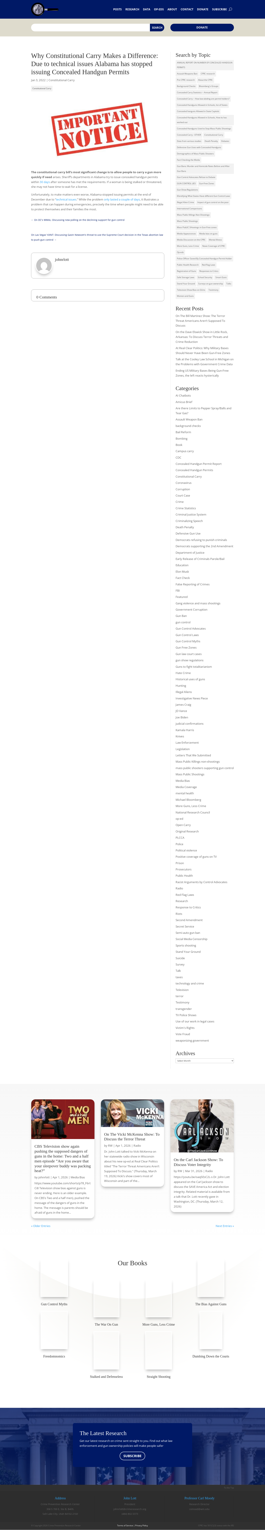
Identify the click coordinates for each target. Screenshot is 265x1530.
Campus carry (185, 451)
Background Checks (186, 86)
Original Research (187, 831)
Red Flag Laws (208, 264)
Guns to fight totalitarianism (194, 667)
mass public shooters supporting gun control (205, 768)
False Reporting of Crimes (193, 584)
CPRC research (208, 73)
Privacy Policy (141, 1525)
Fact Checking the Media (188, 159)
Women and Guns (185, 296)
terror (180, 996)
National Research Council (193, 812)
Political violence (186, 850)
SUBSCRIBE (132, 1456)
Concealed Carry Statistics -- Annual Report (197, 92)
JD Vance (181, 711)
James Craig (183, 705)
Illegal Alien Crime (185, 202)
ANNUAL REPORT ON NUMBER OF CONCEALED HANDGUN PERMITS (204, 65)
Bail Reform (183, 432)
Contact (187, 9)
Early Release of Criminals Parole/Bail (200, 559)
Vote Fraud (183, 1034)
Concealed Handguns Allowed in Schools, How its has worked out (202, 120)
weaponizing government (192, 1040)
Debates (225, 141)
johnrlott (44, 1177)
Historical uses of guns (190, 679)
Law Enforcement (187, 742)
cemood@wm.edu (199, 1509)
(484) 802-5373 (130, 1514)
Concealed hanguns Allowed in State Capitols (198, 111)
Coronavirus (183, 483)
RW (110, 1146)
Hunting (181, 686)
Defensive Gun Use (188, 533)
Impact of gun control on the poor (213, 202)
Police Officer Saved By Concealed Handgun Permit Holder (204, 258)
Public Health (184, 876)
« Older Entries (40, 1226)
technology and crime (190, 983)
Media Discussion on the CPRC (191, 239)
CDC (178, 457)
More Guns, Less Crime (188, 246)
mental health (185, 793)
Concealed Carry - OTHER (189, 134)
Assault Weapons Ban (187, 73)
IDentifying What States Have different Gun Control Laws (203, 196)
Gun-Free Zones (206, 183)
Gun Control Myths (188, 641)
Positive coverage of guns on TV (196, 857)
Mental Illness (215, 239)
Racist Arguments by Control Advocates (201, 882)
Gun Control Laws (187, 635)
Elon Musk (182, 571)
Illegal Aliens (184, 692)
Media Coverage (186, 787)
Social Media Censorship (191, 939)
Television (182, 990)
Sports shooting (186, 945)
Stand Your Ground (186, 283)
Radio (179, 888)
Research (132, 9)
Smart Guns (221, 277)
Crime (180, 502)
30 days (45, 182)
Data (146, 9)
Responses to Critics (208, 271)
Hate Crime (183, 673)
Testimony (213, 289)
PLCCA (180, 838)
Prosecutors (183, 869)
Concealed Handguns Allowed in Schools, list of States (202, 105)
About (172, 9)
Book (179, 445)
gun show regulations (189, 660)
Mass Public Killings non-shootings (198, 761)
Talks (228, 283)
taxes (179, 977)
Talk (178, 971)
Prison (180, 863)
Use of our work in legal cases (195, 1021)
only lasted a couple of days (122, 199)
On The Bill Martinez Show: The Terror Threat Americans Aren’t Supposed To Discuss (200, 321)
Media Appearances (186, 233)
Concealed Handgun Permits (194, 470)
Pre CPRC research (186, 79)
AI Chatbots (183, 395)
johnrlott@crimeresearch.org (129, 1509)
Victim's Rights (185, 1028)
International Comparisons (189, 208)
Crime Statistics (186, 508)
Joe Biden (182, 717)
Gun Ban (181, 616)
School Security (205, 277)
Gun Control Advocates (191, 628)
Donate (202, 9)
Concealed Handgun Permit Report (199, 464)
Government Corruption (191, 609)
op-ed (179, 819)
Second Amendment (189, 920)
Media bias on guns (208, 233)
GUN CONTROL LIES (186, 183)
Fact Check (183, 578)
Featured (182, 597)
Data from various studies (189, 141)
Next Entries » (225, 1226)
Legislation (183, 749)
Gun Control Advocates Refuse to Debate (196, 177)
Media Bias (183, 781)
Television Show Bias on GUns (191, 289)
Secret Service (185, 926)
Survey (180, 964)
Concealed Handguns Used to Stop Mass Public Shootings (204, 128)
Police (179, 844)
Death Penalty (211, 141)
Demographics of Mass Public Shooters (195, 153)
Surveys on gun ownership (210, 283)
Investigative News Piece (192, 698)
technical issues (66, 199)
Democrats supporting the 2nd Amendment (204, 546)
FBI (178, 590)
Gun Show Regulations (187, 189)
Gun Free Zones (186, 647)
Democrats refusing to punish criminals (201, 540)
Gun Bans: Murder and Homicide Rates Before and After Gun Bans (203, 169)
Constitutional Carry (62, 80)
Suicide (180, 958)
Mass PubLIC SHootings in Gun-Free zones (197, 227)
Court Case (183, 495)
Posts (117, 9)
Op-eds (159, 9)
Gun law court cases (189, 654)
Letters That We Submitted (193, 755)
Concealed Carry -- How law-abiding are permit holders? (203, 98)
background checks (188, 426)
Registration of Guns (186, 271)
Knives (180, 736)
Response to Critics (188, 907)
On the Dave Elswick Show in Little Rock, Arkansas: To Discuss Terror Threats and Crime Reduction (202, 337)
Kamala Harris (185, 730)
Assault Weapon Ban (189, 419)
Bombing (181, 438)
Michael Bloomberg (188, 800)
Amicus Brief (184, 402)
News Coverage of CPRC (213, 246)
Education (182, 565)
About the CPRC (205, 79)
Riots (179, 914)
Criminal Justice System (191, 514)
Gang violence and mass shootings (198, 603)
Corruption (183, 489)
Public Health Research (188, 264)
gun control (183, 622)
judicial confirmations (189, 724)
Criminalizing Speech (189, 521)
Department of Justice (190, 553)
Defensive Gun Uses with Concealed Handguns (199, 147)
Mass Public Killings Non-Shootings (193, 214)
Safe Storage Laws (185, 277)
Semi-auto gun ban (188, 933)
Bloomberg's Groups (208, 86)
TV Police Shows (186, 1015)
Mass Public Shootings (187, 221)
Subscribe (219, 9)
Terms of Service (125, 1525)
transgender (184, 1009)
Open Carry (183, 825)
